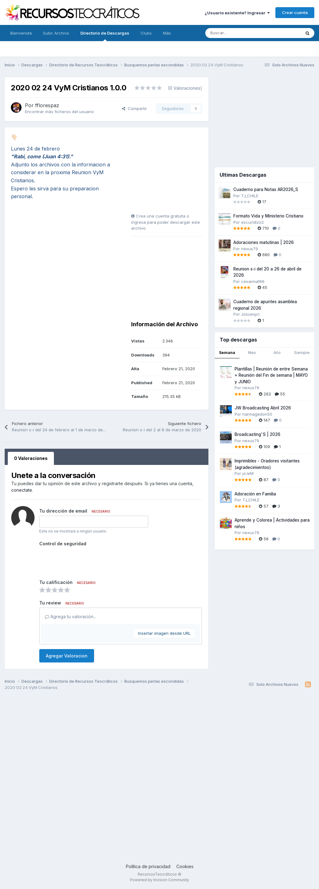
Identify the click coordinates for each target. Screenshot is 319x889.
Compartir (134, 108)
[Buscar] (239, 33)
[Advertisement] (170, 173)
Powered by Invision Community (159, 879)
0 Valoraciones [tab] (31, 458)
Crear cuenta (295, 12)
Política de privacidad (148, 866)
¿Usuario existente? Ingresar (237, 12)
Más (167, 33)
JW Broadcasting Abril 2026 (263, 407)
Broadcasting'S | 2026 (257, 434)
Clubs (146, 33)
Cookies (184, 866)
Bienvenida (21, 33)
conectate (21, 490)
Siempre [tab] (302, 352)
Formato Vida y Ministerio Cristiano (268, 215)
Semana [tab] (227, 352)
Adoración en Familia (255, 493)
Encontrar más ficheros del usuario (59, 111)
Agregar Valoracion (67, 655)
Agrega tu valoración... (70, 616)
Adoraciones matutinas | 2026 (263, 242)
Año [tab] (277, 352)
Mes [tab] (252, 352)
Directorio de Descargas (104, 36)
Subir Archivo (56, 33)
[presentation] (86, 560)
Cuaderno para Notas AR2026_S (265, 189)
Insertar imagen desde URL (164, 633)
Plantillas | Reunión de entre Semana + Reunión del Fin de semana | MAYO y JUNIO (271, 375)
